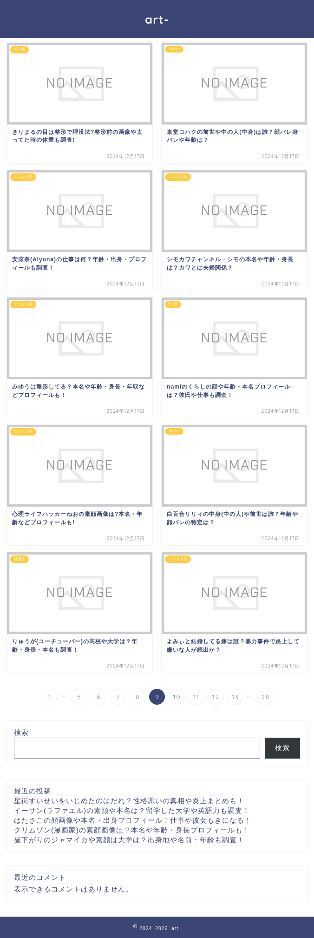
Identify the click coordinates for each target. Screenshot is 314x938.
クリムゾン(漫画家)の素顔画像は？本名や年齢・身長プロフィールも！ (132, 830)
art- (157, 19)
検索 (21, 732)
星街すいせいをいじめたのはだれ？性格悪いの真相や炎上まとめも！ (129, 801)
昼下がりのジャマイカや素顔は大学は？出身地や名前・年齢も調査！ (129, 840)
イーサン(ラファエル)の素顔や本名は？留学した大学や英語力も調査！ (132, 810)
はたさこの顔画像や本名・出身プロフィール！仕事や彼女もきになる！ (133, 820)
